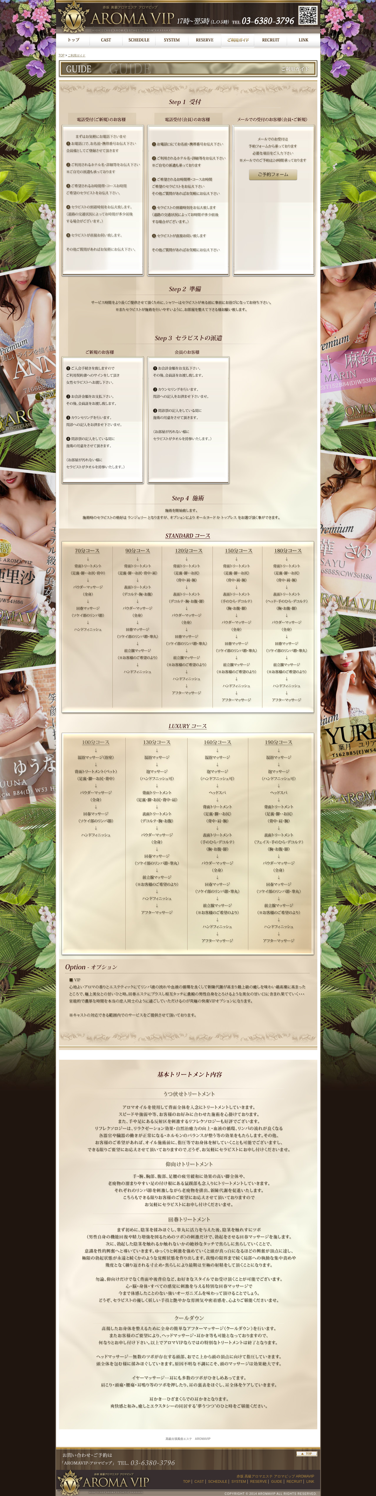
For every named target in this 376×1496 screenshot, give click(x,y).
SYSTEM (239, 1482)
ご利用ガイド (76, 55)
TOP (62, 55)
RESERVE (258, 1482)
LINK (310, 1482)
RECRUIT (294, 1482)
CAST (199, 1482)
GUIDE (276, 1482)
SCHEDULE (217, 1482)
